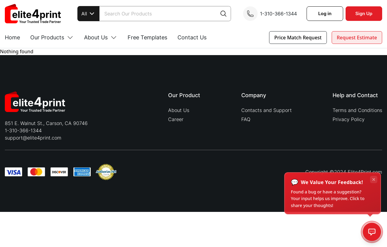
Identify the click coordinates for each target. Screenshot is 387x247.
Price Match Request (297, 37)
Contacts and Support (266, 110)
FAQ (245, 119)
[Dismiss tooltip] (373, 179)
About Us (178, 110)
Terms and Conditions (357, 110)
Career (176, 119)
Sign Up (363, 13)
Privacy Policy (349, 119)
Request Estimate (357, 37)
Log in (325, 13)
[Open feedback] (372, 232)
